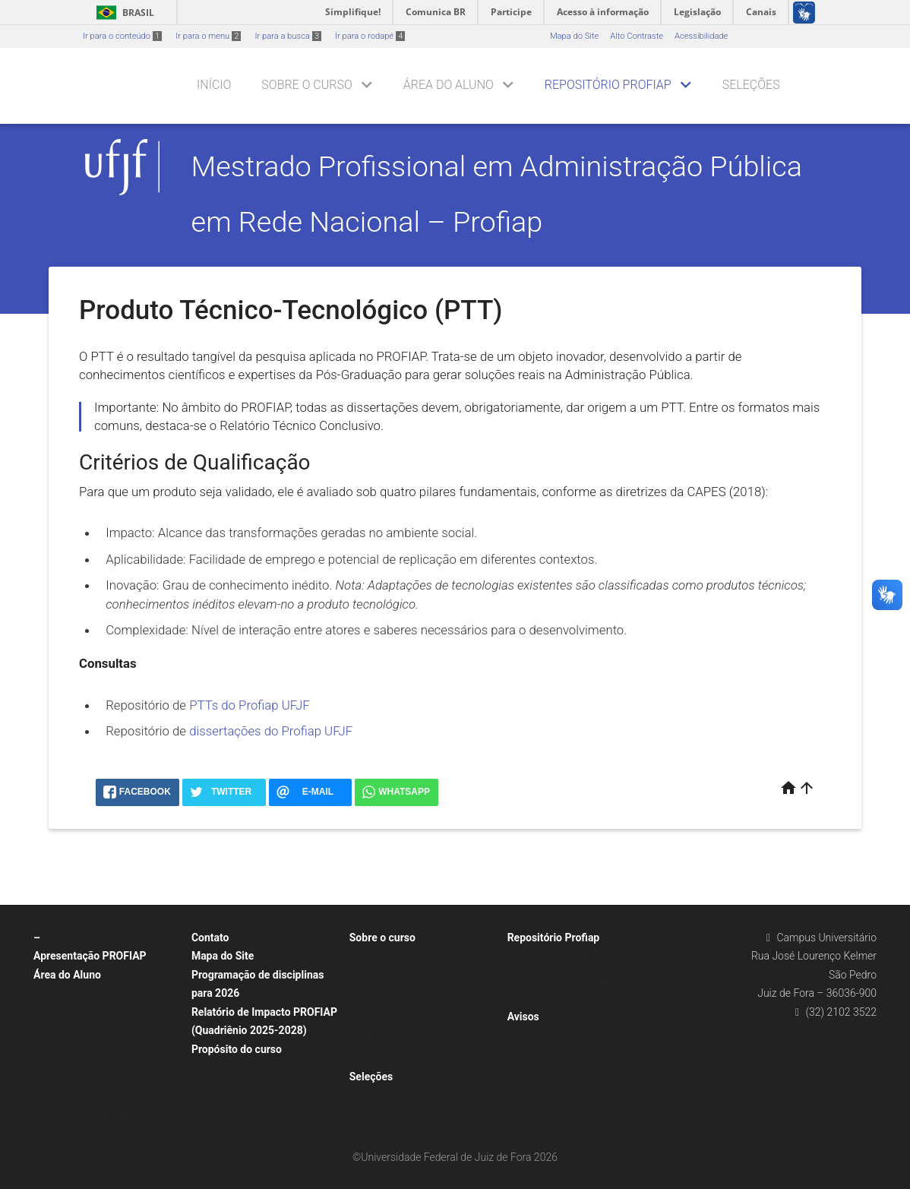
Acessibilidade (701, 36)
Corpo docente (384, 957)
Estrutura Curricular (77, 1034)
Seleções (751, 84)
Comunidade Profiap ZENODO (571, 957)
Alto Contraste (636, 36)
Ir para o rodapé (370, 36)
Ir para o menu (208, 36)
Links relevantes (71, 1095)
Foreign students (388, 1058)
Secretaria (376, 997)
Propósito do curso (236, 1049)
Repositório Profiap (608, 84)
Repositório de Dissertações (568, 997)
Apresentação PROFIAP (90, 956)
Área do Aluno (448, 84)
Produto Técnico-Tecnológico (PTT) (582, 977)
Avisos (523, 1016)
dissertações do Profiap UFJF (270, 730)
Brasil (122, 12)
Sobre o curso (306, 84)
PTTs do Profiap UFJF (249, 705)
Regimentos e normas (82, 1075)
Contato (210, 937)
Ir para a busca (287, 36)
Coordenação (382, 977)
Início (214, 84)
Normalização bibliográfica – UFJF (106, 1115)
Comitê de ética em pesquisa (95, 1055)
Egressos (374, 1037)
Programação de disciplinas (93, 994)
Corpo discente (385, 1018)
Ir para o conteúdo (122, 36)
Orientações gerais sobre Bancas (103, 1015)
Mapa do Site (574, 36)
